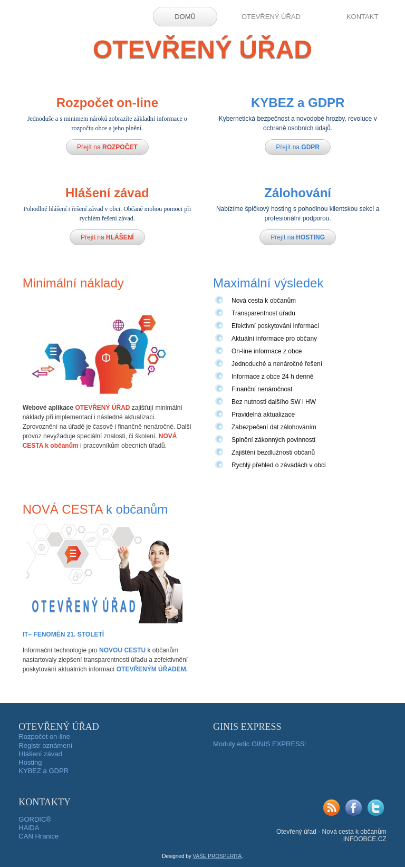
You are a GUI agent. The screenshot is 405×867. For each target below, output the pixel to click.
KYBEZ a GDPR (43, 771)
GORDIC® (34, 819)
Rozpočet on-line (44, 736)
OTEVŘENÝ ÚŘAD (271, 17)
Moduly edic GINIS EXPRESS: (259, 744)
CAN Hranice (38, 836)
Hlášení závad (40, 754)
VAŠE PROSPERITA (217, 856)
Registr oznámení (45, 745)
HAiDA (28, 828)
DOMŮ (185, 17)
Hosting (30, 762)
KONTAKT (362, 17)
